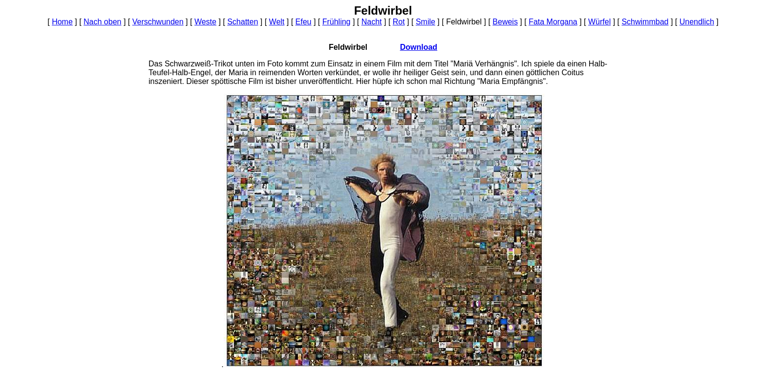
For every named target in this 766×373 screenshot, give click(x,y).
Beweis (505, 22)
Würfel (599, 22)
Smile (425, 22)
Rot (399, 22)
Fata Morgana (553, 22)
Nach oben (102, 22)
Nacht (372, 22)
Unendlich (697, 22)
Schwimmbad (644, 22)
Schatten (242, 22)
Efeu (304, 22)
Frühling (336, 22)
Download (418, 47)
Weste (205, 22)
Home (62, 22)
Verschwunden (158, 22)
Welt (277, 22)
